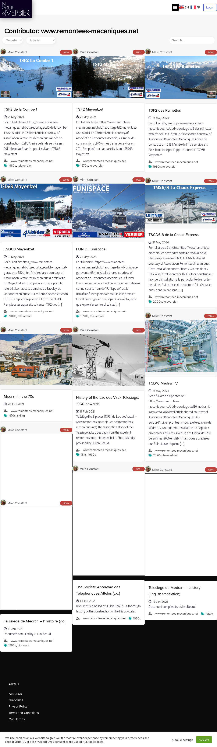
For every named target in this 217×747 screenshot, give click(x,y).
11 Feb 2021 (87, 411)
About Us (15, 693)
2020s (157, 455)
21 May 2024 (16, 117)
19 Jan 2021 (160, 504)
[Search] (192, 40)
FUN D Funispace (91, 249)
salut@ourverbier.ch (23, 608)
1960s (92, 454)
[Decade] (12, 40)
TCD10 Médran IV (163, 383)
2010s (12, 316)
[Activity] (41, 40)
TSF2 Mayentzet (89, 109)
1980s (12, 165)
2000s (157, 301)
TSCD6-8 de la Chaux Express (174, 234)
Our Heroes (17, 719)
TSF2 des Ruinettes (165, 110)
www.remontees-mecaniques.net (32, 161)
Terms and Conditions (24, 712)
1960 (138, 330)
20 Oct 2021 (16, 404)
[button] (175, 7)
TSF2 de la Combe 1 (20, 109)
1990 (138, 179)
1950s (209, 517)
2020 (210, 316)
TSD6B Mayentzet (19, 249)
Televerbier (25, 165)
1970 (138, 52)
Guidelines (16, 700)
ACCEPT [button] (204, 740)
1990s (84, 316)
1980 (65, 52)
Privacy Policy (18, 706)
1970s (84, 165)
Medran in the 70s (19, 396)
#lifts (84, 454)
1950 (65, 430)
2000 (65, 179)
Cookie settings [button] (182, 740)
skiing (21, 415)
